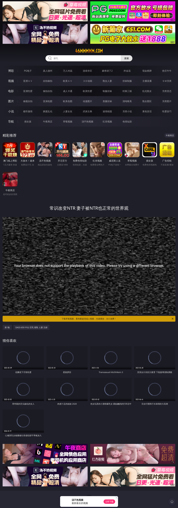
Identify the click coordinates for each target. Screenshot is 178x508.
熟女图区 (147, 101)
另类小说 (127, 111)
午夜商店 (47, 121)
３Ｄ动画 (87, 81)
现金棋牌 (147, 70)
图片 (11, 101)
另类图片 (166, 101)
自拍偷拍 (47, 81)
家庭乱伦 (47, 111)
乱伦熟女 (147, 91)
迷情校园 (107, 111)
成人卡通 (67, 91)
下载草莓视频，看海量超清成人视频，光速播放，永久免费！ (118, 318)
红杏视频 (107, 121)
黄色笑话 (147, 111)
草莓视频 (67, 121)
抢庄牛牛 (166, 70)
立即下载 (109, 501)
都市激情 (27, 111)
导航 (11, 121)
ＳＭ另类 (166, 81)
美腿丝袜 (107, 101)
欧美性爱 (87, 91)
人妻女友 (67, 111)
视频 (11, 81)
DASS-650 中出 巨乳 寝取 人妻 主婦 (31, 327)
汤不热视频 (87, 121)
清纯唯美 (127, 101)
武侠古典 (87, 111)
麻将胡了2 (107, 70)
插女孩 (27, 121)
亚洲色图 (47, 101)
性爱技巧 (166, 111)
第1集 (7, 327)
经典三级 (127, 91)
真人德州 (47, 70)
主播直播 (147, 81)
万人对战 (67, 70)
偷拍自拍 (47, 91)
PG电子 (28, 70)
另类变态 (166, 91)
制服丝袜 (107, 91)
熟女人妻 (107, 81)
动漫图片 (87, 101)
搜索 (126, 58)
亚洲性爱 (27, 91)
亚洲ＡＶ (27, 81)
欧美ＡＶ (67, 81)
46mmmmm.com (89, 51)
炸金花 (127, 70)
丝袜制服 (127, 81)
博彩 (11, 71)
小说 (11, 111)
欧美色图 (67, 101)
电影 (11, 91)
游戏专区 (87, 70)
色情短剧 (127, 121)
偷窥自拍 (27, 101)
